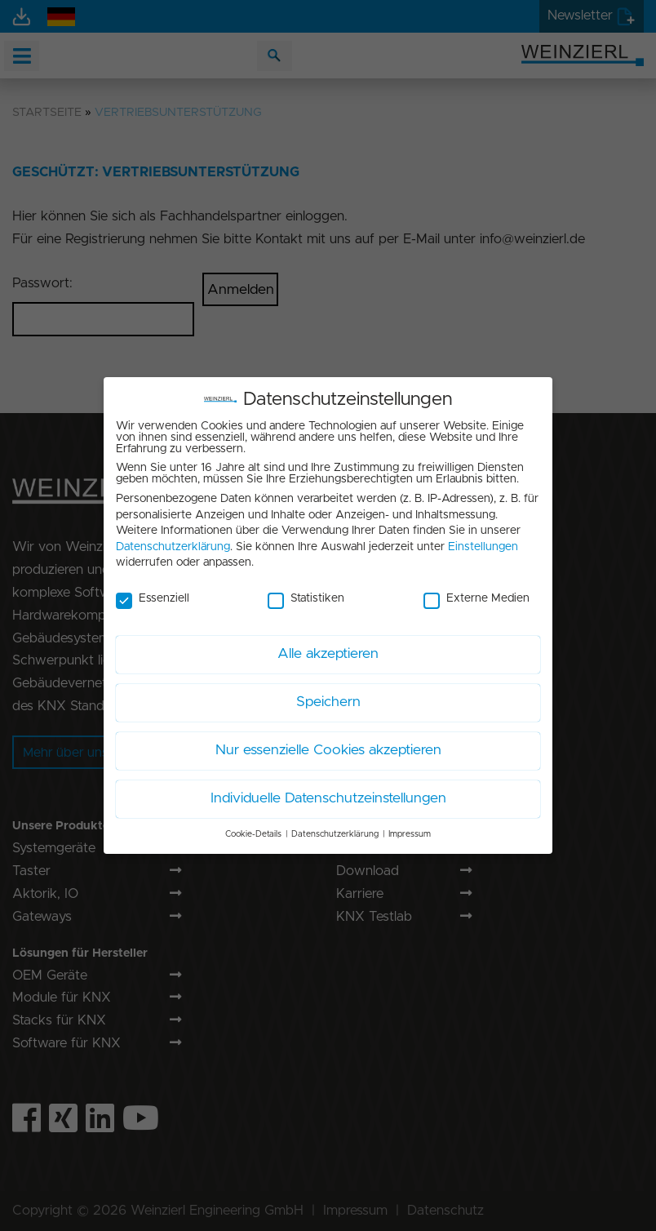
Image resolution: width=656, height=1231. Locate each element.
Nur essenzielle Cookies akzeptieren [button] (328, 745)
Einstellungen (483, 542)
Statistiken (306, 593)
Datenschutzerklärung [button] (335, 829)
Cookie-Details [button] (253, 829)
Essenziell (152, 593)
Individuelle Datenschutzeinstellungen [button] (328, 793)
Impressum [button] (409, 829)
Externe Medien (476, 593)
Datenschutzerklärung (173, 542)
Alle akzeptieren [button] (328, 649)
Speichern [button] (328, 697)
